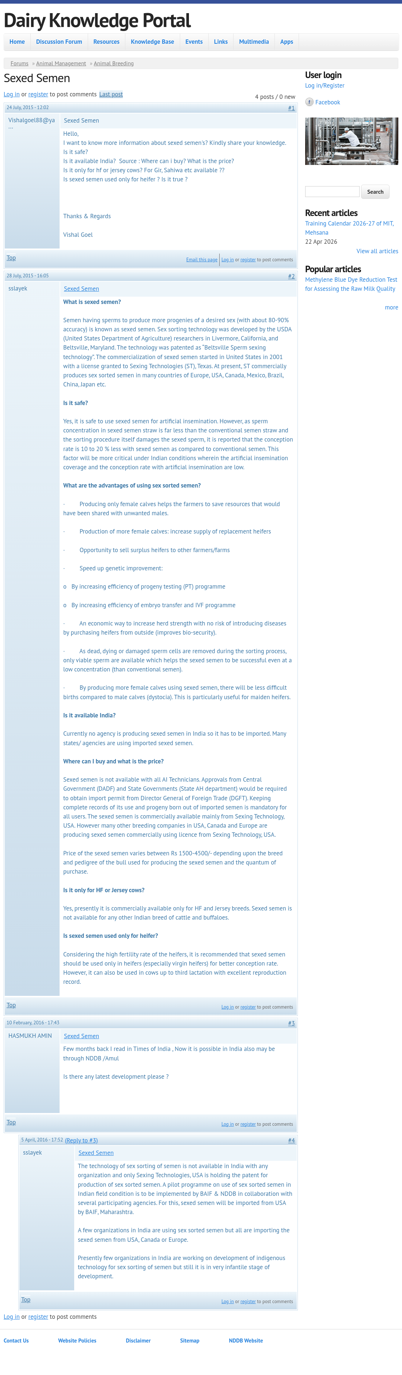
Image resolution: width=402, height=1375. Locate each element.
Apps (286, 42)
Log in (12, 94)
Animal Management (61, 63)
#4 (291, 1140)
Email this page (201, 260)
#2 (291, 276)
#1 (291, 108)
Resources (107, 42)
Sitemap (190, 1340)
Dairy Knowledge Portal (97, 19)
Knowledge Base (152, 42)
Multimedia (254, 42)
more (391, 307)
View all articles (377, 251)
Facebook (327, 102)
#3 (291, 1023)
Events (194, 42)
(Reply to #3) (81, 1140)
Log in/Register (325, 85)
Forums (20, 63)
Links (221, 42)
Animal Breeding (114, 63)
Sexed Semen (81, 289)
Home (17, 42)
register (38, 94)
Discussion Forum (59, 42)
